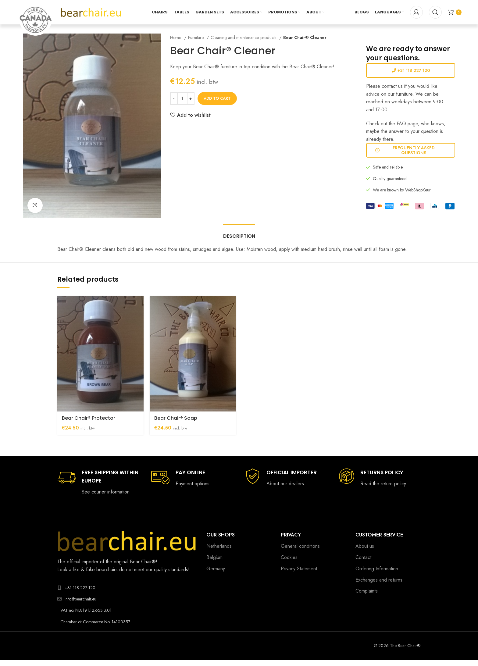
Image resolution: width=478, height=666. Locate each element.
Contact (363, 557)
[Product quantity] (182, 98)
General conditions (300, 546)
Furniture (196, 37)
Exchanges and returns (378, 579)
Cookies (289, 557)
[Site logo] (91, 11)
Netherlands (219, 546)
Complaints (366, 590)
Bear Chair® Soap (175, 418)
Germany (215, 568)
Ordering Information (376, 568)
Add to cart (217, 98)
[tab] (239, 233)
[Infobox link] (98, 482)
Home (176, 37)
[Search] (435, 12)
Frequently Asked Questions (404, 150)
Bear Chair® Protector (88, 418)
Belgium (214, 557)
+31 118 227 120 (411, 70)
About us (364, 546)
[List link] (127, 587)
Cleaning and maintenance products (244, 37)
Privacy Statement (299, 568)
